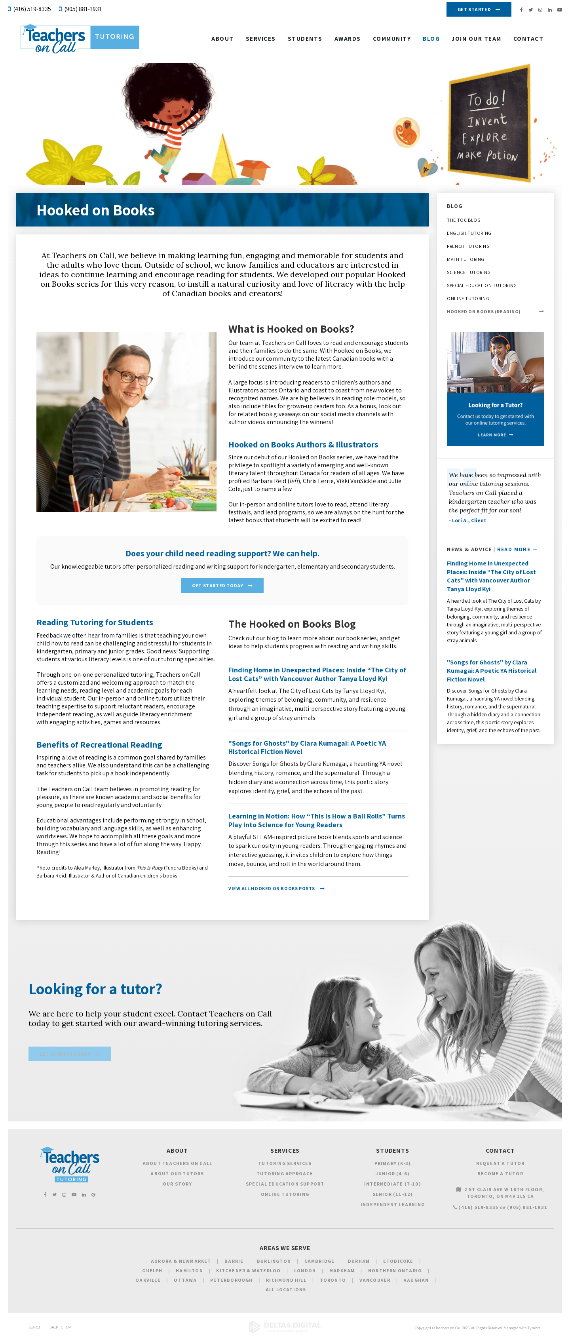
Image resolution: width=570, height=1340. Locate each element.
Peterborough (231, 1281)
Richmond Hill (286, 1281)
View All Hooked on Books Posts (271, 888)
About (216, 40)
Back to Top (60, 1327)
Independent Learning (393, 1205)
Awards (341, 40)
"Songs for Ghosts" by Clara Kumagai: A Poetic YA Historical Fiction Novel (307, 747)
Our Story (177, 1185)
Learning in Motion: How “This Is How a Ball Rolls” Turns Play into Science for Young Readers (316, 820)
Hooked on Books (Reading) (484, 311)
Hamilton (189, 1271)
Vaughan (416, 1281)
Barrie (233, 1262)
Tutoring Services (285, 1164)
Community (386, 40)
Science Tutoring (469, 272)
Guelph (152, 1271)
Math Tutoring (465, 259)
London (305, 1271)
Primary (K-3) (392, 1164)
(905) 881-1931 (83, 9)
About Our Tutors (177, 1174)
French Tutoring (468, 246)
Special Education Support (285, 1185)
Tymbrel (535, 1328)
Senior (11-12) (392, 1195)
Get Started (474, 9)
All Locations (286, 1290)
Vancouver (375, 1281)
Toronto (333, 1281)
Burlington (274, 1262)
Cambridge (319, 1262)
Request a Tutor (500, 1164)
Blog (424, 40)
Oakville (148, 1281)
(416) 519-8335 (32, 9)
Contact (522, 40)
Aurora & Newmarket (181, 1262)
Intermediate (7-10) (392, 1185)
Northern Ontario (395, 1271)
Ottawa (185, 1281)
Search (35, 1327)
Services (254, 40)
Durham (359, 1262)
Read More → (517, 549)
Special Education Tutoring (482, 285)
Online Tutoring (468, 298)
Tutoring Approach (284, 1174)
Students (298, 40)
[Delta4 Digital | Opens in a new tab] (285, 1332)
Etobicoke (398, 1262)
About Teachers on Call (177, 1164)
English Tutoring (469, 233)
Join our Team (470, 40)
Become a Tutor (500, 1174)
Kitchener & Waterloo (248, 1271)
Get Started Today (217, 585)
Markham (342, 1271)
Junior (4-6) (393, 1174)
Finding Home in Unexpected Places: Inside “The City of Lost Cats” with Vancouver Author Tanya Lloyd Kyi (317, 674)
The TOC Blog (464, 220)
